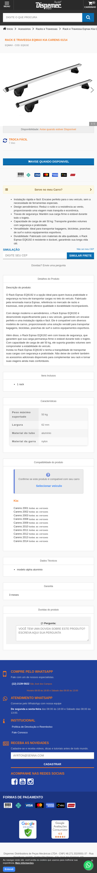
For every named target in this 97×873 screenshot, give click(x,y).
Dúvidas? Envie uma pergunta (48, 265)
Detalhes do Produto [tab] (48, 279)
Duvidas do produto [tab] (48, 609)
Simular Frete (80, 255)
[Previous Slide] (4, 90)
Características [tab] (48, 401)
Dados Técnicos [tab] (48, 560)
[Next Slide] (92, 90)
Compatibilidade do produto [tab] (48, 462)
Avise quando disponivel (48, 161)
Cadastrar (52, 764)
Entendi (9, 869)
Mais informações (24, 863)
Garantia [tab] (48, 586)
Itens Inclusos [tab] (48, 375)
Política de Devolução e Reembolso (32, 726)
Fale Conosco (20, 732)
